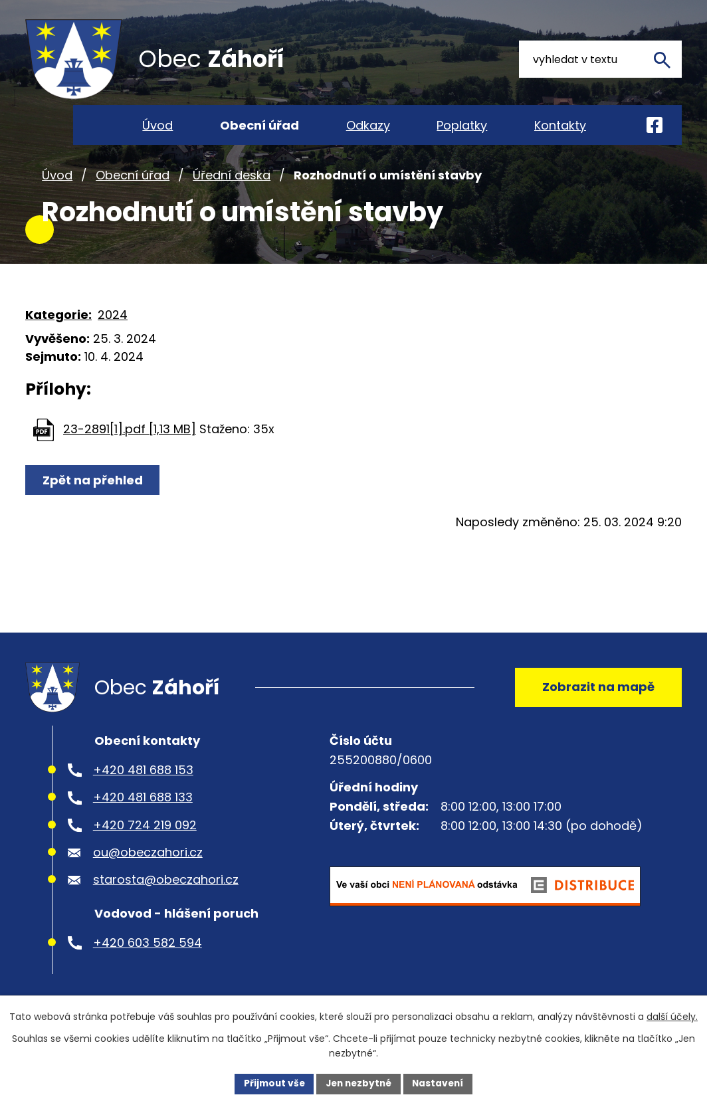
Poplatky (462, 125)
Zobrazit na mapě (597, 706)
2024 (113, 331)
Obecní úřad (132, 191)
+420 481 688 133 (143, 818)
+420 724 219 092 (145, 846)
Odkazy (368, 125)
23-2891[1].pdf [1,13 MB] (129, 445)
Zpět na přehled (93, 496)
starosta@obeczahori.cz (166, 901)
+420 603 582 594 (147, 964)
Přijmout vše (270, 1083)
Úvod (57, 191)
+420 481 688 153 (143, 791)
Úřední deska (231, 191)
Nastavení (441, 1083)
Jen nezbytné (358, 1083)
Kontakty (560, 125)
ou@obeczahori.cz (148, 873)
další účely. (672, 1016)
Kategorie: (58, 331)
